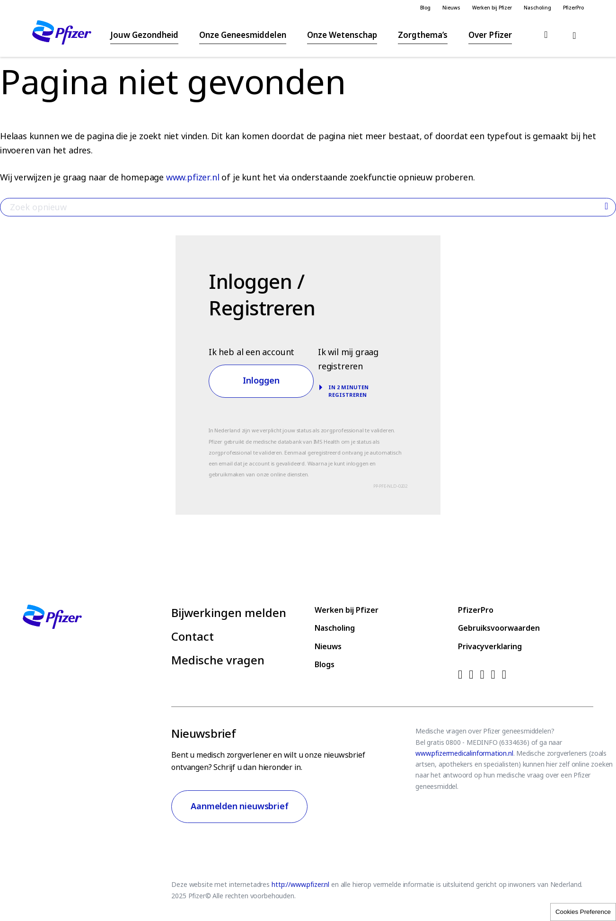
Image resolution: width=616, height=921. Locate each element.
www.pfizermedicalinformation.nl (464, 753)
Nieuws (451, 7)
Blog (425, 7)
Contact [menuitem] (192, 636)
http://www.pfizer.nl (300, 884)
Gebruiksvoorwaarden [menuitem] (499, 628)
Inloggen (261, 381)
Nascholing (537, 7)
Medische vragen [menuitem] (217, 660)
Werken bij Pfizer (492, 7)
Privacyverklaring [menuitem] (490, 646)
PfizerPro (573, 7)
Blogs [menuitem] (324, 664)
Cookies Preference (583, 911)
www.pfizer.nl (193, 177)
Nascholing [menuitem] (335, 628)
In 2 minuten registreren (348, 391)
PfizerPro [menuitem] (475, 610)
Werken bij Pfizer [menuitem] (346, 610)
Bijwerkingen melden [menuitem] (228, 612)
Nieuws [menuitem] (328, 646)
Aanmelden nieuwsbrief (239, 806)
